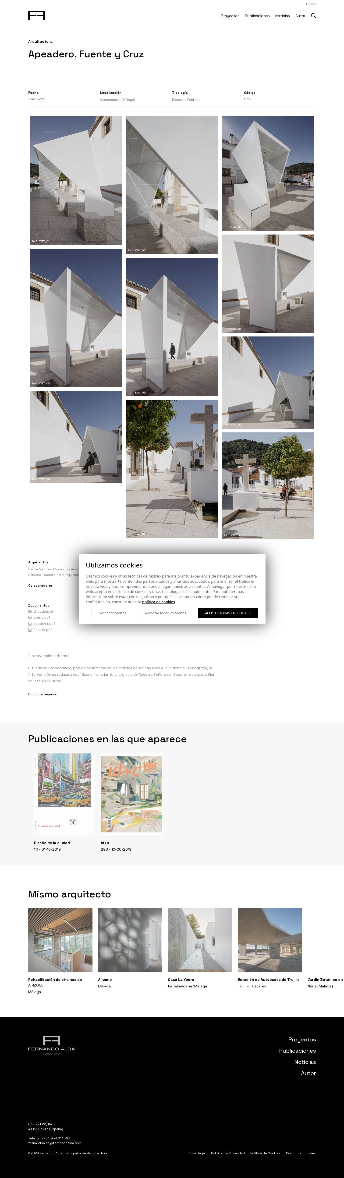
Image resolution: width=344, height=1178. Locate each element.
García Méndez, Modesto (48, 569)
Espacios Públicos (186, 100)
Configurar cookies (301, 1153)
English (311, 4)
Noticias (282, 15)
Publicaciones (257, 15)
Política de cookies (158, 601)
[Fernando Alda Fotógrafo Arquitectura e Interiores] (36, 14)
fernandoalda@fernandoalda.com (55, 1143)
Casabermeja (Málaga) (117, 100)
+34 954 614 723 (57, 1138)
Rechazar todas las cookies (165, 613)
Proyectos (230, 15)
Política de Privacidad (228, 1153)
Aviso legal (197, 1153)
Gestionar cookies (112, 613)
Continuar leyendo (42, 694)
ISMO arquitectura (70, 575)
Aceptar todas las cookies (228, 613)
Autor (300, 15)
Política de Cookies (265, 1153)
